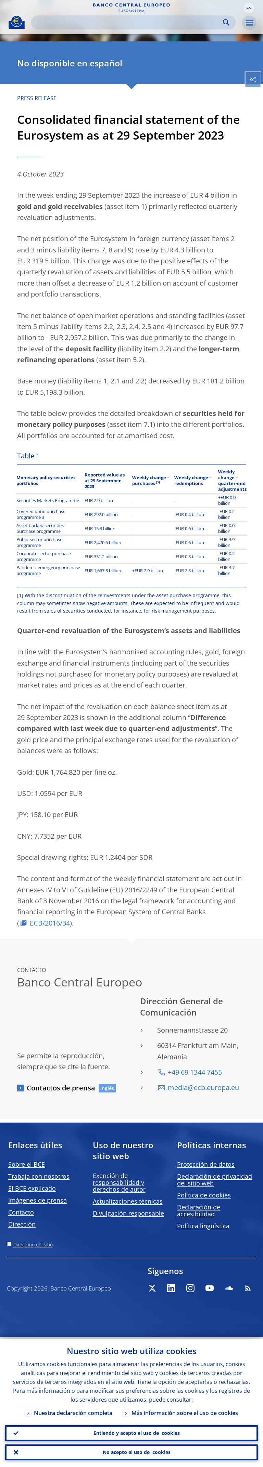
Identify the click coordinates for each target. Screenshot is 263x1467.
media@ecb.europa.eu (203, 1087)
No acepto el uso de (137, 1452)
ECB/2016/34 (50, 923)
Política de (204, 1195)
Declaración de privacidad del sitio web (214, 1179)
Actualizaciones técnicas (128, 1201)
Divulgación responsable (128, 1213)
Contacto (21, 1212)
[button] (249, 8)
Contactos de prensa (61, 1087)
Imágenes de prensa (37, 1200)
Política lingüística (203, 1226)
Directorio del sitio (33, 1244)
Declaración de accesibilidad (198, 1210)
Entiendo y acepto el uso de (136, 1432)
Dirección (22, 1224)
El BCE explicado (32, 1188)
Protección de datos (206, 1164)
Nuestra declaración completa (73, 1412)
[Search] (128, 22)
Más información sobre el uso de (185, 1412)
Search (226, 22)
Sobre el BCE (26, 1164)
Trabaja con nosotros (39, 1176)
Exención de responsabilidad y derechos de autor (119, 1182)
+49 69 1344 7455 (195, 1072)
